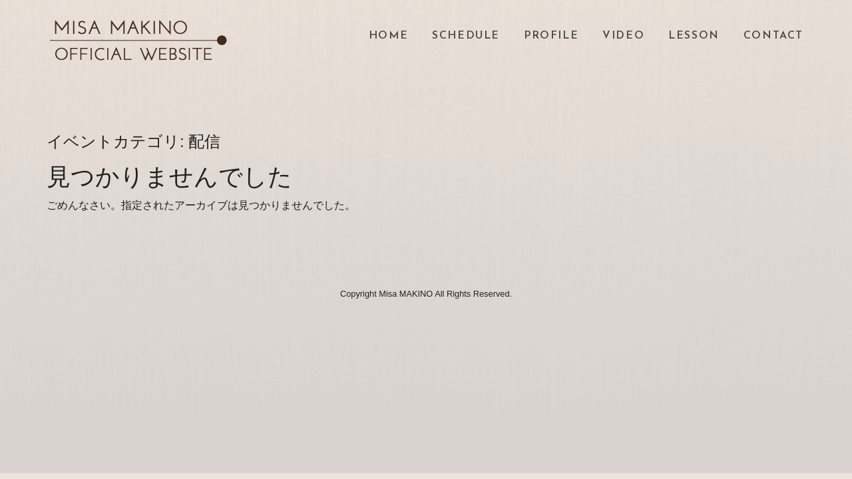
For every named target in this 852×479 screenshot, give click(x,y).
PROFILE (551, 36)
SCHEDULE (466, 36)
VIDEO (623, 36)
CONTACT (773, 36)
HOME (388, 36)
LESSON (694, 36)
